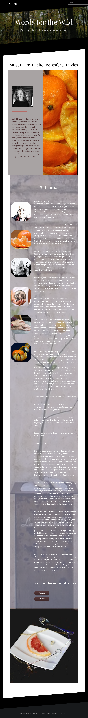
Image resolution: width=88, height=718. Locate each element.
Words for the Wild (44, 21)
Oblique (54, 713)
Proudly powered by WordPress (32, 713)
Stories (42, 599)
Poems (42, 593)
